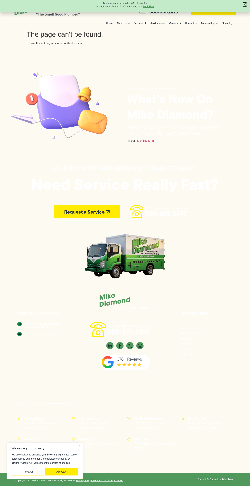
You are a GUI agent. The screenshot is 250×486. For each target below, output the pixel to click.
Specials (186, 339)
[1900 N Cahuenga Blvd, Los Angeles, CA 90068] (19, 324)
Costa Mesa (34, 418)
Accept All (61, 471)
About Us (123, 23)
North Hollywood (148, 418)
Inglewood (197, 418)
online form (147, 140)
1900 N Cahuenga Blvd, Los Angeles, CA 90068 (42, 325)
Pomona (31, 439)
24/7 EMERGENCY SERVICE (167, 208)
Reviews (186, 344)
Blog (183, 349)
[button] (245, 4)
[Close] (79, 446)
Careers (175, 23)
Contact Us (191, 23)
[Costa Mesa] (18, 418)
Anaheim (86, 439)
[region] (45, 461)
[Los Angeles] (73, 418)
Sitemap (119, 480)
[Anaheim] (73, 439)
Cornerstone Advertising (221, 479)
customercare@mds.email (41, 334)
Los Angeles (89, 418)
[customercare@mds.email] (19, 334)
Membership (209, 23)
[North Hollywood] (128, 418)
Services (140, 23)
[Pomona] (18, 439)
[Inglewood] (183, 418)
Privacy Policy (84, 480)
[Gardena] (128, 439)
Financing (227, 23)
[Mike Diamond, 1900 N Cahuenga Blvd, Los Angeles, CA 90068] (43, 352)
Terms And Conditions (103, 480)
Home (109, 23)
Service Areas (157, 23)
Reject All (28, 471)
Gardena (140, 439)
